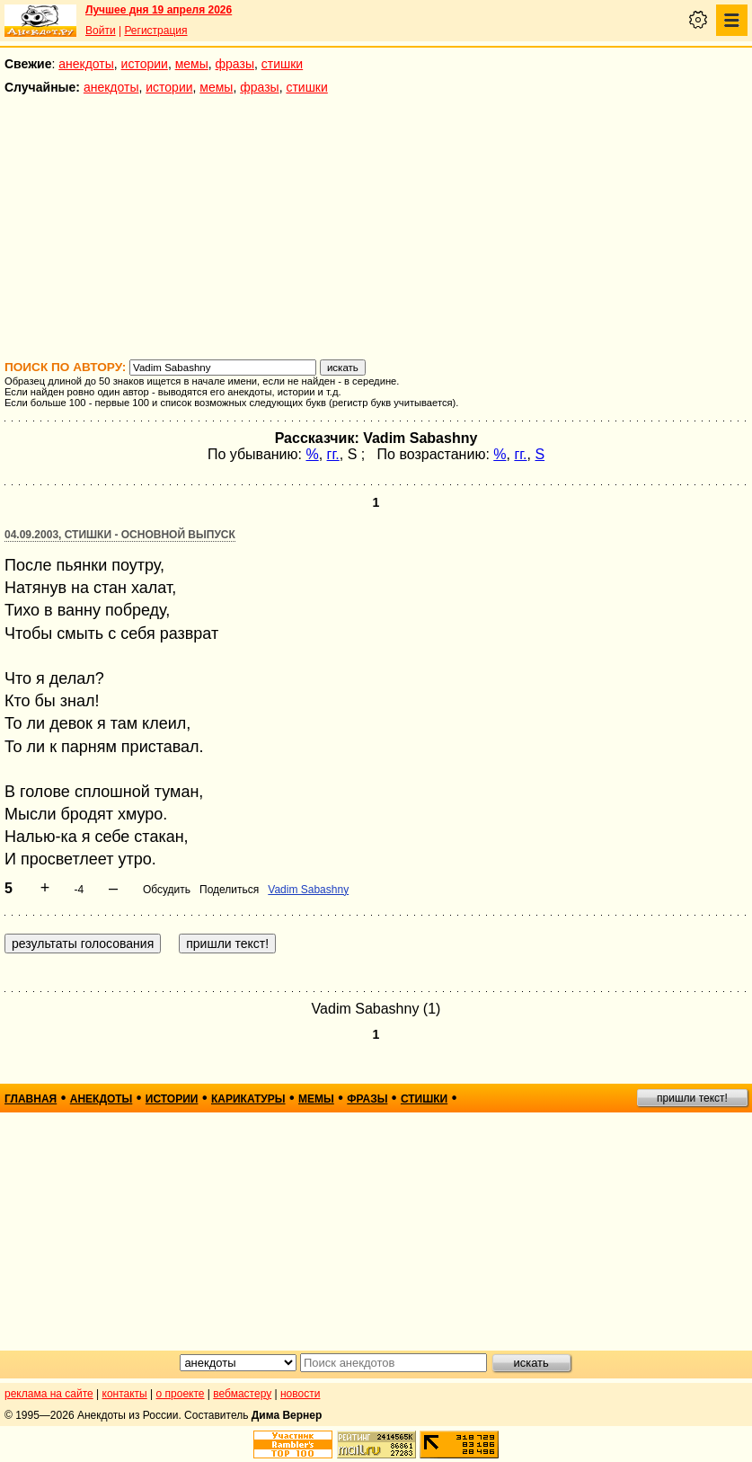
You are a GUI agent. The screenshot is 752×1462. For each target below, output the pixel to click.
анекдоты (86, 64)
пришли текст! (692, 1098)
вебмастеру (242, 1393)
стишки (282, 64)
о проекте (180, 1393)
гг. (333, 454)
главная (30, 1099)
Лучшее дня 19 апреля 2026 (158, 10)
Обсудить (166, 889)
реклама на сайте (48, 1393)
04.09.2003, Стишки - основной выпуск (119, 534)
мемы (191, 64)
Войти (100, 30)
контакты (124, 1393)
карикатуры (248, 1099)
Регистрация (155, 30)
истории (144, 64)
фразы (235, 64)
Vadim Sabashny (308, 889)
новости (300, 1393)
